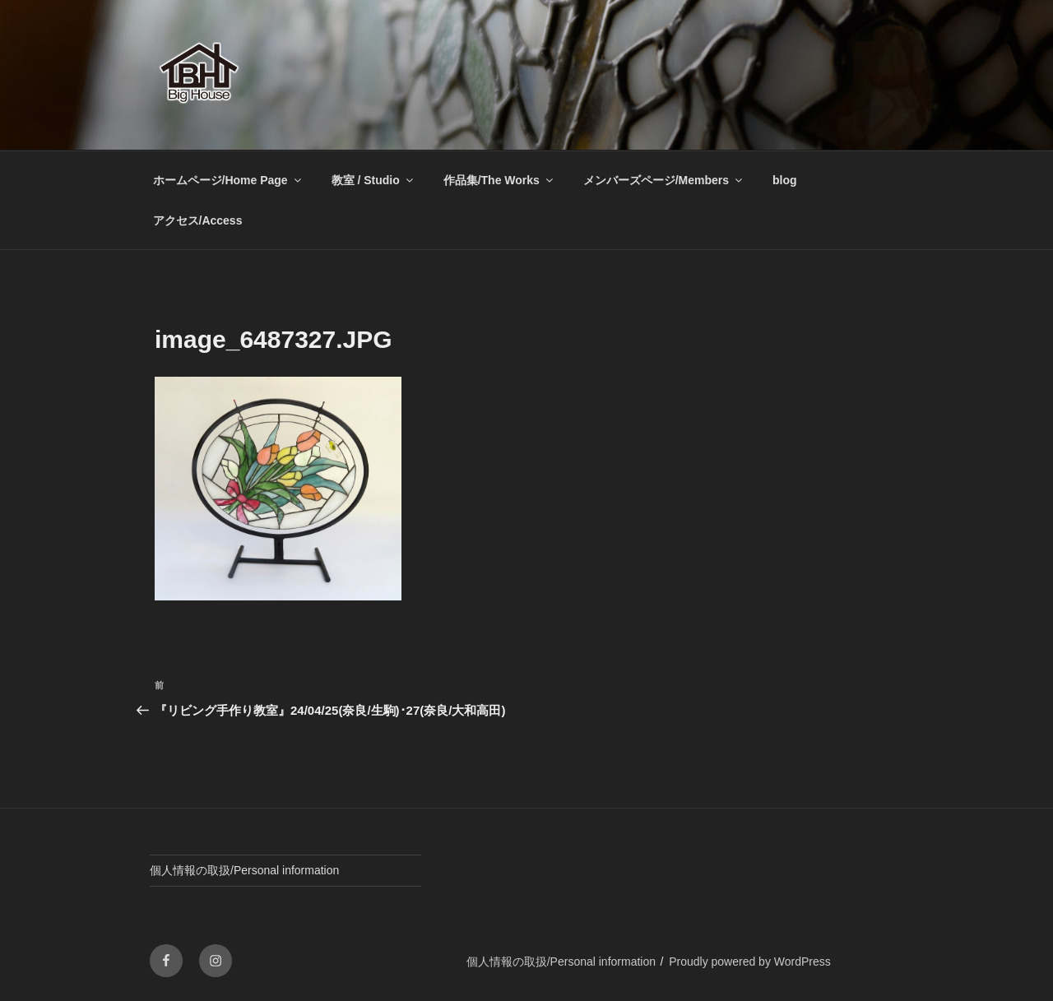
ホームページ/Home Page (228, 180)
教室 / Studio (373, 180)
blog (784, 180)
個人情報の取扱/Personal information (244, 870)
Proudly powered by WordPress (750, 961)
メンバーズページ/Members (664, 180)
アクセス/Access (198, 220)
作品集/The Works (499, 180)
